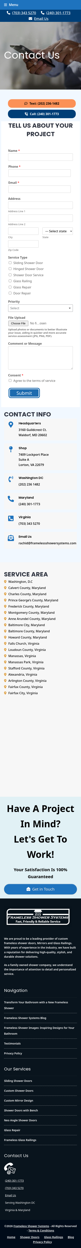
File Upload (16, 318)
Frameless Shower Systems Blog (25, 1018)
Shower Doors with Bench (21, 1110)
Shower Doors (29, 1237)
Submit (24, 393)
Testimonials (12, 1043)
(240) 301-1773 (58, 12)
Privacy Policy (13, 1053)
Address (14, 199)
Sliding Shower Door (28, 263)
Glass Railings (53, 1237)
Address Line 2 (16, 224)
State (45, 237)
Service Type (17, 258)
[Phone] (39, 173)
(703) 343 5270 (24, 12)
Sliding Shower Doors (18, 1081)
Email (13, 183)
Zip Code (13, 250)
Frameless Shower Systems (31, 1226)
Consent (15, 375)
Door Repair (22, 293)
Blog (71, 1237)
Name (14, 151)
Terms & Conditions (41, 1230)
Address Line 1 (16, 211)
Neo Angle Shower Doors (20, 1120)
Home (11, 1237)
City (10, 237)
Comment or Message (25, 344)
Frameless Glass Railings (20, 1140)
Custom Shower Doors (18, 1090)
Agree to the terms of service (34, 381)
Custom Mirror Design (18, 1100)
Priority (14, 302)
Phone (14, 167)
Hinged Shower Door (28, 269)
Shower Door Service (28, 275)
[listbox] (40, 308)
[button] (11, 5)
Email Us (41, 18)
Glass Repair (22, 287)
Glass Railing (22, 281)
